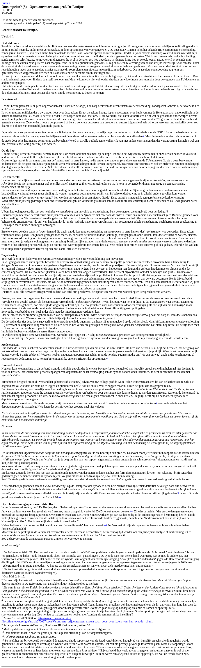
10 (60, 496)
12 (105, 524)
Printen (5, 3)
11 (131, 510)
